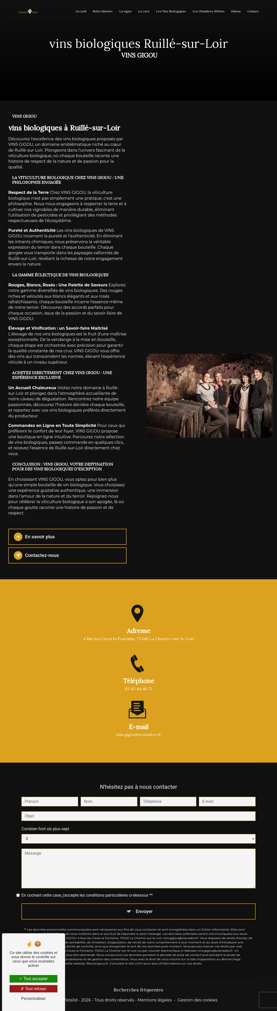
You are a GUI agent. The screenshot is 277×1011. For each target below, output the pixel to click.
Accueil (81, 11)
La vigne (125, 11)
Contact (253, 11)
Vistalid (70, 1000)
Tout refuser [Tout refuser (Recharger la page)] (33, 989)
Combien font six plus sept (45, 823)
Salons (236, 11)
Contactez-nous (36, 555)
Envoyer (144, 906)
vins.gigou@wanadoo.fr (138, 728)
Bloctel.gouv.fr (97, 958)
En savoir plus (34, 537)
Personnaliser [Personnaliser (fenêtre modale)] (33, 998)
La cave (143, 11)
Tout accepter (33, 979)
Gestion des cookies (197, 1000)
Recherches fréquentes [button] (138, 990)
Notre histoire (103, 11)
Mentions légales (155, 1000)
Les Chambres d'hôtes (209, 11)
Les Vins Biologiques (171, 11)
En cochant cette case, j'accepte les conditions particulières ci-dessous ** (87, 889)
